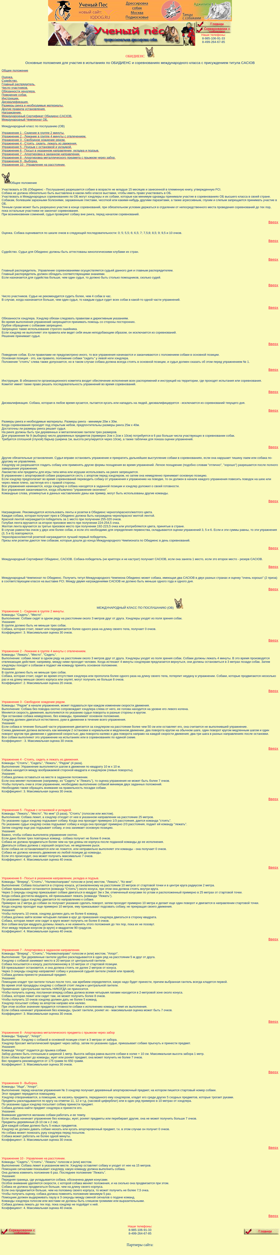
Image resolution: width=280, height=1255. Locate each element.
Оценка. (8, 233)
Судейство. (10, 252)
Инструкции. (11, 380)
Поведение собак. (15, 354)
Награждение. (12, 512)
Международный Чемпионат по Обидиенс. (32, 577)
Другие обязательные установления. (28, 458)
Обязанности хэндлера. (19, 318)
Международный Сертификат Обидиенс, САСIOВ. (38, 559)
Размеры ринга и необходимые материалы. (33, 421)
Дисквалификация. (15, 403)
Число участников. (15, 296)
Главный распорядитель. (20, 270)
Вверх (273, 222)
